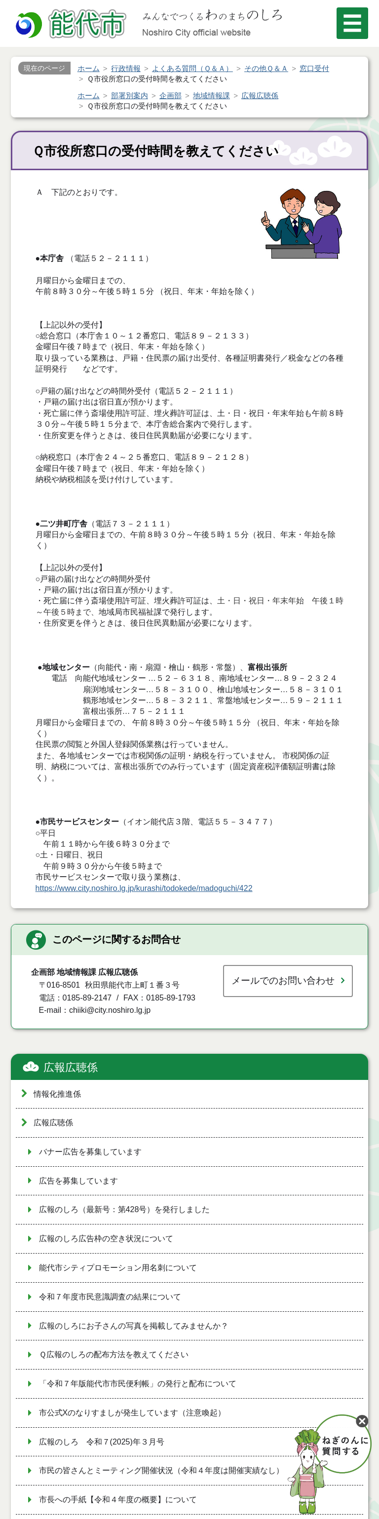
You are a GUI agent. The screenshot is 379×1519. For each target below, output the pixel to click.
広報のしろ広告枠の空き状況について (106, 1238)
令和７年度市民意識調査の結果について (110, 1297)
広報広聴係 (70, 1067)
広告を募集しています (78, 1181)
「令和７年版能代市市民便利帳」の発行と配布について (137, 1383)
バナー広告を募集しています (90, 1152)
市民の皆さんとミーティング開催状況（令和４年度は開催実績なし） (161, 1470)
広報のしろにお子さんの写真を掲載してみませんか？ (133, 1326)
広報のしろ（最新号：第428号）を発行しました (124, 1209)
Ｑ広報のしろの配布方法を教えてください (114, 1354)
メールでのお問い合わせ (283, 980)
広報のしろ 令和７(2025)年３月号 (101, 1442)
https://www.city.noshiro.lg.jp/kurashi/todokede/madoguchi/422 (144, 888)
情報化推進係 (57, 1094)
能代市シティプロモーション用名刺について (118, 1267)
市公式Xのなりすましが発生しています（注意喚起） (132, 1412)
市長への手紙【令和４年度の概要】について (118, 1499)
